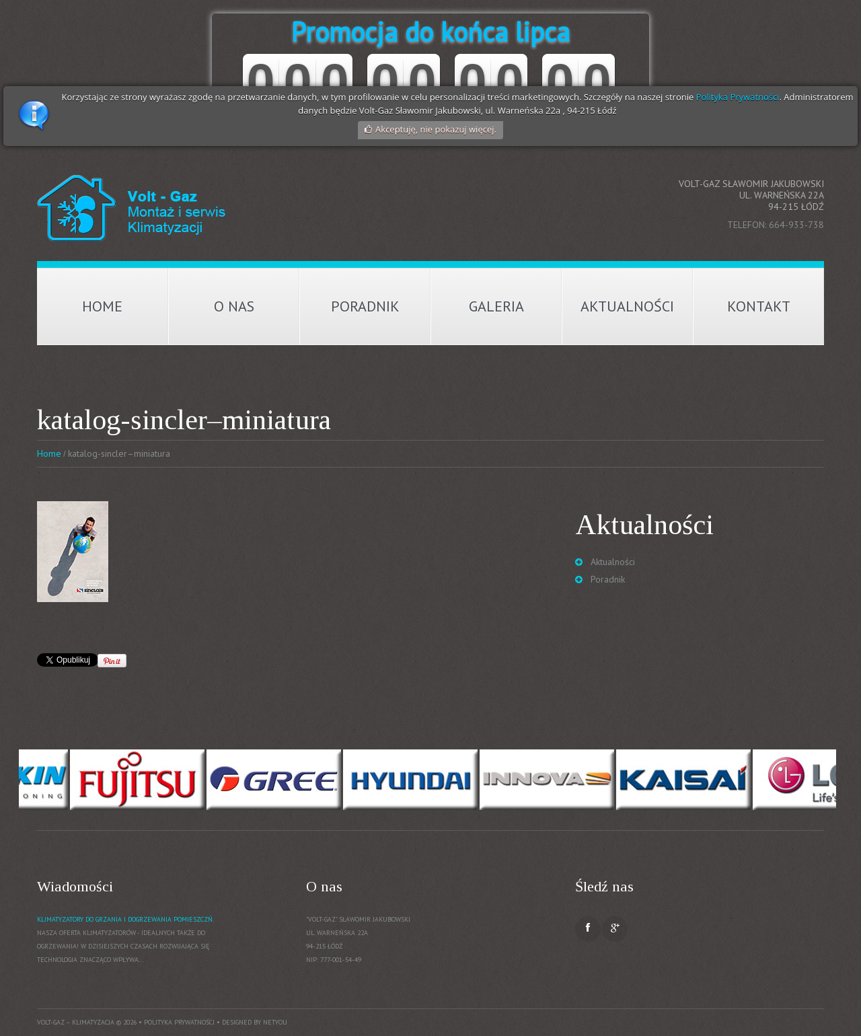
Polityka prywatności (179, 1022)
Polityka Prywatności (738, 97)
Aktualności (627, 306)
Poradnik (365, 306)
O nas (234, 306)
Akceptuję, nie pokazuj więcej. (435, 129)
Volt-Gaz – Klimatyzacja (75, 1022)
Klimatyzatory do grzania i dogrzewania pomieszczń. (125, 919)
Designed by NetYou (254, 1022)
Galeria (496, 306)
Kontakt (758, 306)
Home (102, 306)
